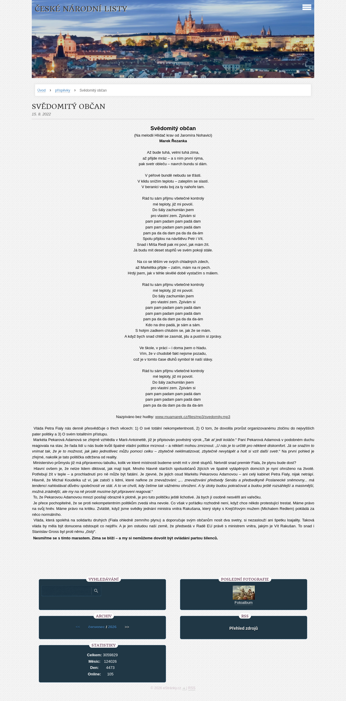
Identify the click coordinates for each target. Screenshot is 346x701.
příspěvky (62, 90)
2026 (112, 627)
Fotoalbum (243, 602)
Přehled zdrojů (243, 628)
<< (78, 627)
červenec (96, 627)
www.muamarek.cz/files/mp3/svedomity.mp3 (192, 417)
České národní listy (81, 9)
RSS (192, 688)
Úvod (41, 90)
